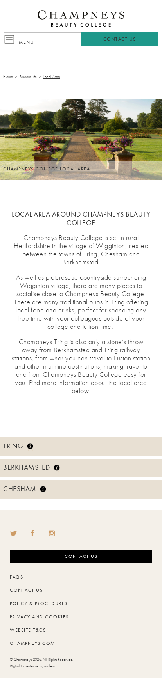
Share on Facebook (33, 533)
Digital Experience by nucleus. (33, 666)
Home (8, 77)
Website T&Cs (28, 630)
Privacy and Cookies (39, 617)
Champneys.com (32, 643)
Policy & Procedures (39, 603)
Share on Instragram (51, 533)
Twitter (13, 533)
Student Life (28, 77)
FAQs (16, 577)
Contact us (81, 556)
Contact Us (119, 39)
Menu (26, 42)
